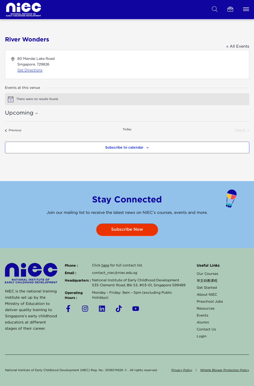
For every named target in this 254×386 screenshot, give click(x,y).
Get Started (207, 287)
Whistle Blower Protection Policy (224, 370)
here (105, 265)
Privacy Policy (181, 370)
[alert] (127, 99)
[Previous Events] (13, 131)
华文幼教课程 (207, 280)
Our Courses (207, 273)
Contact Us (206, 329)
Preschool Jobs (210, 301)
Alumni (203, 322)
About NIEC (207, 294)
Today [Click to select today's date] (127, 129)
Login (202, 336)
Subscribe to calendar (124, 147)
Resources (206, 308)
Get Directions (29, 70)
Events (202, 315)
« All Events (237, 46)
